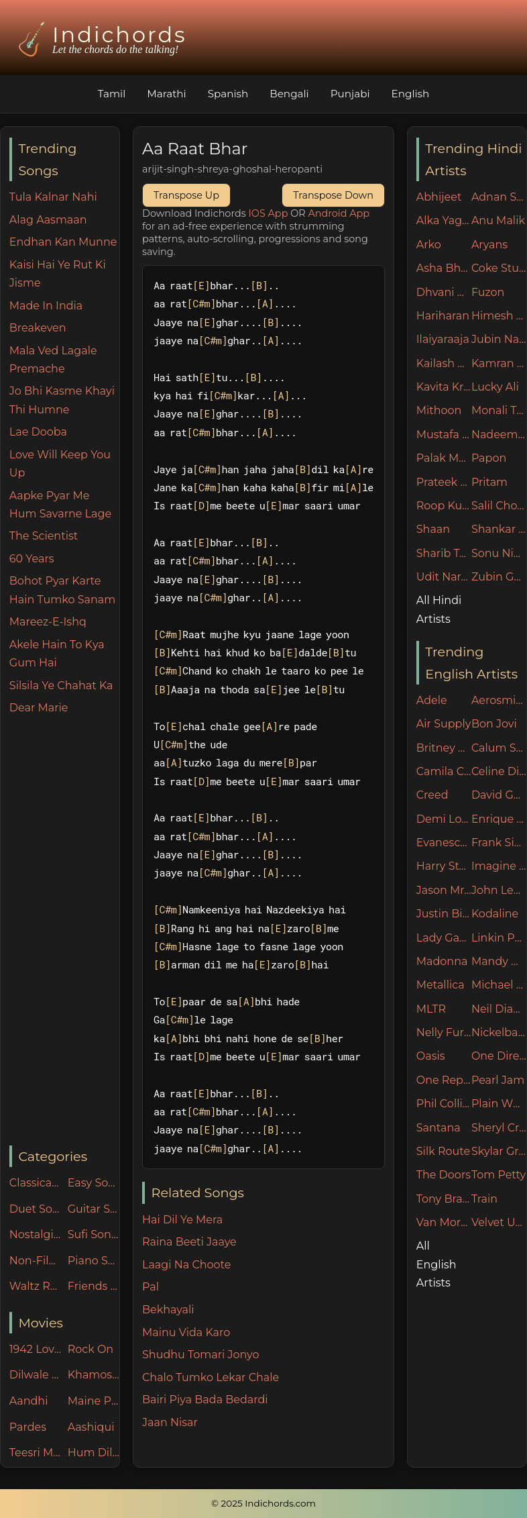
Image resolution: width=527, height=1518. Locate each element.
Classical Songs (35, 1182)
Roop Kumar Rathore (443, 505)
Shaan (433, 529)
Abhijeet (439, 197)
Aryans (489, 244)
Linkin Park (498, 937)
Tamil (112, 93)
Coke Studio (498, 268)
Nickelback (498, 1032)
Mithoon (439, 410)
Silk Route (443, 1151)
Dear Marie (38, 707)
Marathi (166, 93)
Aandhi (28, 1401)
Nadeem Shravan (498, 434)
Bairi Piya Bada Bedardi (205, 1399)
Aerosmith (498, 700)
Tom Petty (498, 1174)
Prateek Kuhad (443, 482)
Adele (431, 700)
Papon (488, 458)
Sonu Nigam (498, 553)
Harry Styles (443, 866)
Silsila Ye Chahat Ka (61, 685)
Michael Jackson (498, 984)
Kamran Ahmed (498, 363)
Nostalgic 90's (35, 1234)
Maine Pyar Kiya (93, 1401)
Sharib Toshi (443, 553)
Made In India (46, 305)
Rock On (91, 1349)
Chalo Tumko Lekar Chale (210, 1377)
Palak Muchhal (443, 458)
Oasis (430, 1056)
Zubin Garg (498, 576)
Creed (432, 795)
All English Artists (436, 1263)
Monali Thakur (498, 410)
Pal (150, 1286)
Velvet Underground (498, 1222)
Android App (338, 213)
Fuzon (487, 292)
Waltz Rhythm (35, 1286)
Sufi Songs (93, 1234)
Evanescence (443, 842)
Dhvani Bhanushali (443, 292)
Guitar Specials (93, 1209)
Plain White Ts (498, 1103)
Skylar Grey (498, 1151)
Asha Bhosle (443, 268)
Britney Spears (443, 748)
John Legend (498, 890)
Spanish (228, 93)
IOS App (268, 213)
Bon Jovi (494, 723)
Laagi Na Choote (186, 1264)
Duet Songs (35, 1209)
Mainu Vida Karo (186, 1332)
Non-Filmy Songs (35, 1260)
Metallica (440, 984)
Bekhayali (168, 1309)
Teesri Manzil (35, 1452)
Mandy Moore (498, 961)
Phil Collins (443, 1103)
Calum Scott (498, 748)
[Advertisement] (64, 931)
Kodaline (494, 913)
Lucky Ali (495, 387)
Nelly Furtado (443, 1032)
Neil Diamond (498, 1009)
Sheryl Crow (498, 1127)
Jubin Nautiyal (498, 339)
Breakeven (37, 327)
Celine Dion (498, 771)
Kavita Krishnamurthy (443, 387)
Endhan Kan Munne (63, 242)
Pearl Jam (497, 1080)
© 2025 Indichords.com (263, 1503)
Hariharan (442, 315)
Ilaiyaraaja (442, 339)
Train (484, 1199)
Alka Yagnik (443, 220)
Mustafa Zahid (443, 434)
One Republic (443, 1080)
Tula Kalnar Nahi (53, 197)
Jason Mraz (443, 890)
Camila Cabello (443, 771)
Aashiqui (91, 1427)
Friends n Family (93, 1286)
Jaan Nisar (170, 1422)
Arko (428, 244)
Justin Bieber (443, 913)
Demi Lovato (443, 819)
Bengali (289, 93)
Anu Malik (498, 220)
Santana (438, 1127)
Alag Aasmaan (48, 219)
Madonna (442, 961)
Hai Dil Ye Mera (182, 1219)
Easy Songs (93, 1182)
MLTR (431, 1009)
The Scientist (43, 535)
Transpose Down (333, 195)
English (411, 93)
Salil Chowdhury (498, 505)
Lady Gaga (443, 937)
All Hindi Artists (439, 609)
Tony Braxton (443, 1199)
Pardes (27, 1427)
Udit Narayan (443, 576)
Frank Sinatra (498, 842)
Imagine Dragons (498, 866)
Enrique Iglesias (498, 819)
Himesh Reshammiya (498, 315)
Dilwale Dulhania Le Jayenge (35, 1374)
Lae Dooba (38, 431)
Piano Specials (93, 1260)
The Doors (443, 1174)
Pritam (489, 482)
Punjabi (350, 93)
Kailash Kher (443, 363)
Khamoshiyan (93, 1374)
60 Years (31, 558)
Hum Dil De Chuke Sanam (93, 1452)
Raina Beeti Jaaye (189, 1241)
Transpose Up (186, 195)
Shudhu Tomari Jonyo (200, 1354)
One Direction (498, 1056)
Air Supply (443, 723)
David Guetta (498, 795)
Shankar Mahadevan (498, 529)
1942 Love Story (35, 1349)
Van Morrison (443, 1222)
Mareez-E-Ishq (47, 621)
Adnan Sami (498, 197)
